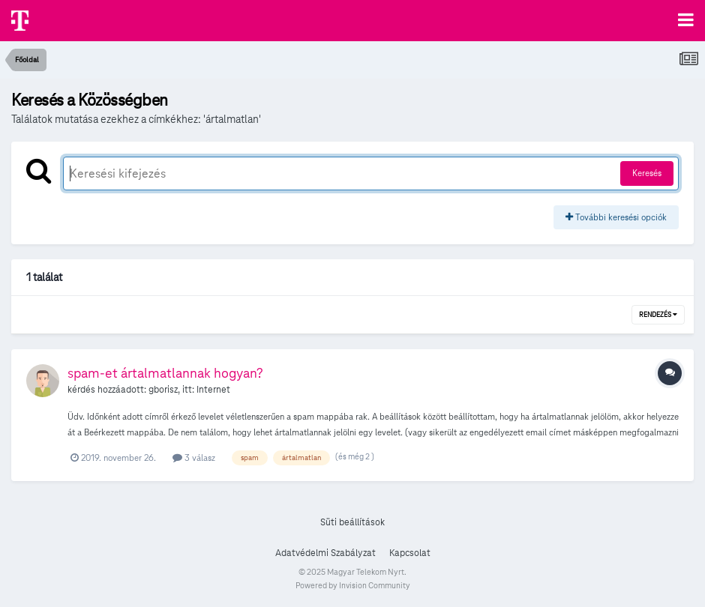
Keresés (647, 172)
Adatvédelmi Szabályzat (325, 553)
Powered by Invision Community (353, 585)
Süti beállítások (352, 522)
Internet (213, 390)
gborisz (163, 390)
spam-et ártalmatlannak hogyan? (165, 372)
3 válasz (193, 457)
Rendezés (658, 314)
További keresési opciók (616, 217)
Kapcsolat (409, 553)
